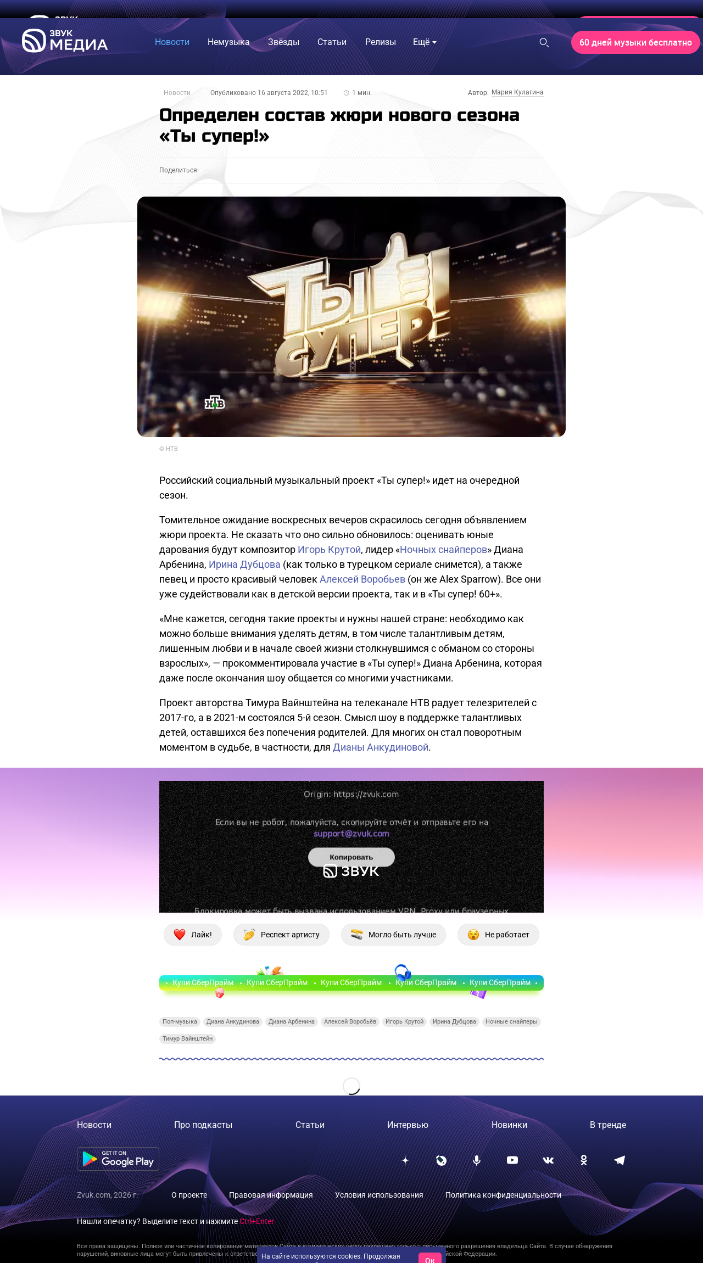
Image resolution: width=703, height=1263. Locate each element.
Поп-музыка (180, 1021)
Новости (177, 93)
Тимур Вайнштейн (188, 1038)
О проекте (189, 1195)
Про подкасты (203, 1125)
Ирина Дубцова (245, 564)
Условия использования (379, 1195)
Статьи (310, 1125)
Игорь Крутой (329, 549)
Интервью (407, 1125)
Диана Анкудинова (233, 1021)
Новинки (509, 1125)
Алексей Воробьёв (350, 1021)
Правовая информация (271, 1195)
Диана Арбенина (292, 1021)
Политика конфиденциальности (503, 1195)
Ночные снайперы (512, 1021)
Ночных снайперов (443, 549)
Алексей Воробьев (362, 579)
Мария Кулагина (518, 92)
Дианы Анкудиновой (380, 747)
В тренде (608, 1125)
